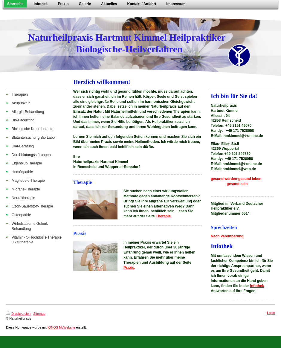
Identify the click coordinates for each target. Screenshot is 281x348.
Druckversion (18, 313)
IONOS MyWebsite (61, 327)
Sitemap (39, 313)
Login (271, 313)
